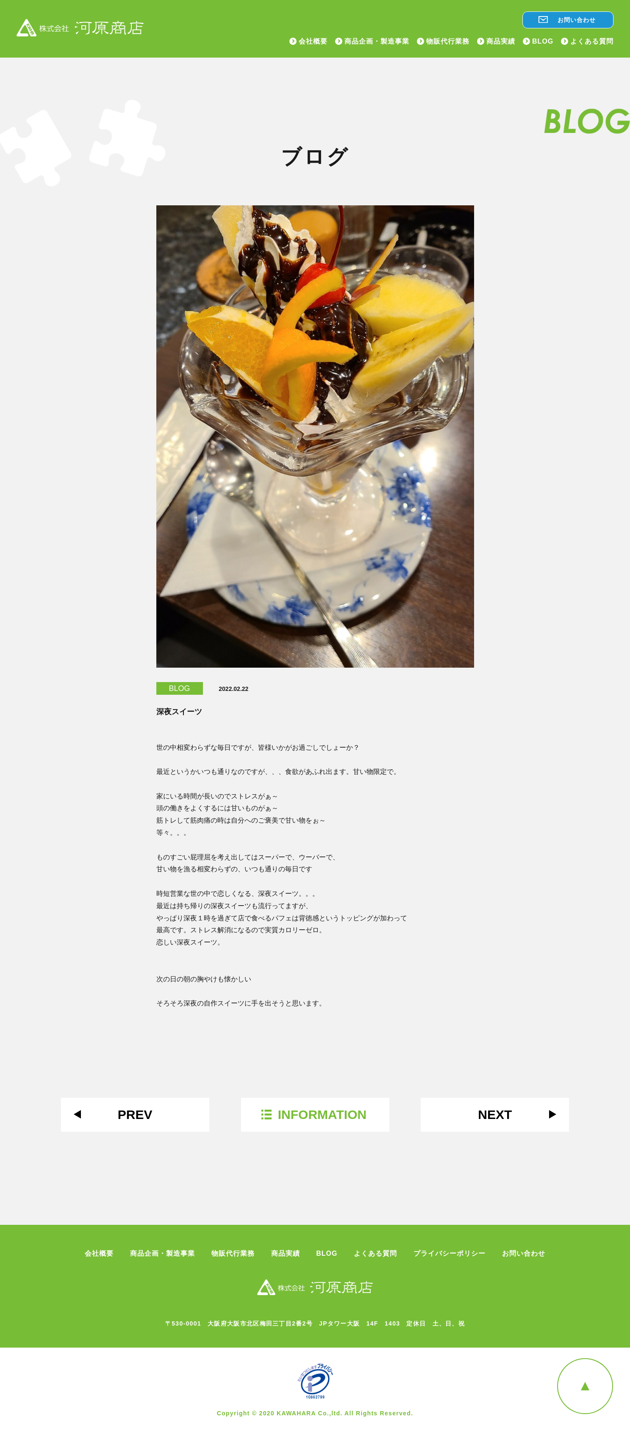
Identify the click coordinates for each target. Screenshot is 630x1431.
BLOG (542, 41)
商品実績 (500, 41)
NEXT (495, 1115)
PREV (135, 1115)
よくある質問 (591, 41)
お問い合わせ (577, 20)
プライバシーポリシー (450, 1253)
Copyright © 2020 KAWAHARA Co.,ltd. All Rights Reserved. (315, 1413)
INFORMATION (322, 1115)
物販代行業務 (447, 41)
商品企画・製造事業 (376, 41)
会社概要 (313, 41)
